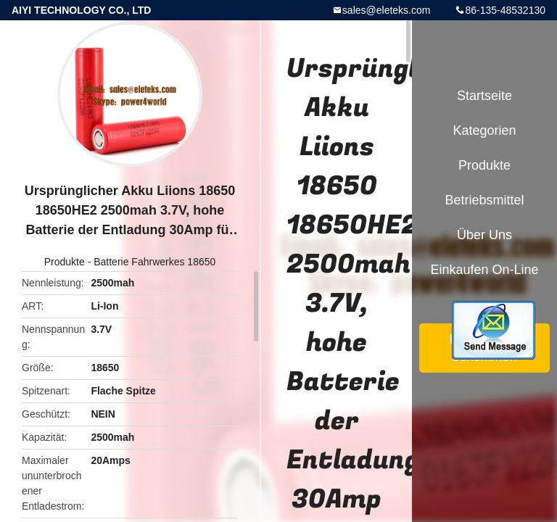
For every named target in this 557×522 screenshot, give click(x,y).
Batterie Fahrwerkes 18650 (154, 262)
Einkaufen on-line (484, 269)
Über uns (484, 235)
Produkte (64, 262)
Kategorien (484, 130)
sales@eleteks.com (386, 10)
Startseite (484, 95)
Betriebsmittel (484, 200)
